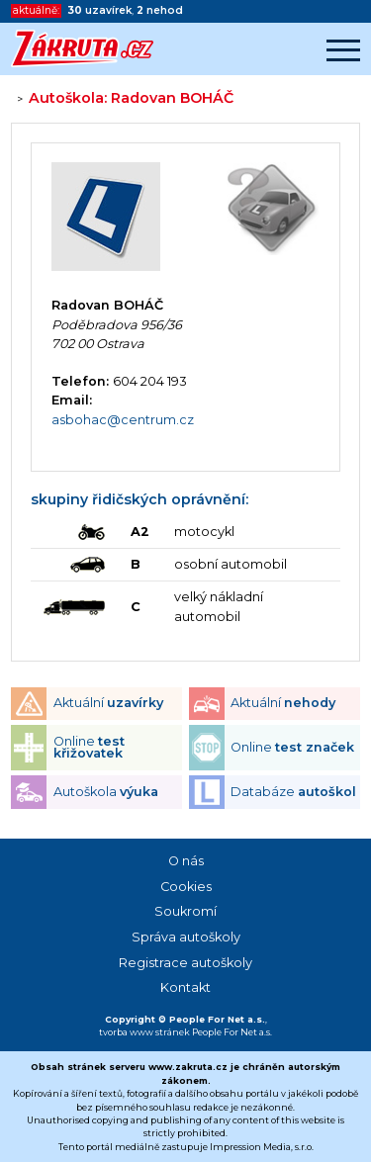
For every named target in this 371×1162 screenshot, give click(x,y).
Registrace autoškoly (185, 962)
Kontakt (185, 987)
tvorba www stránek (144, 1032)
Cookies (186, 886)
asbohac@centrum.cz (122, 419)
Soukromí (185, 911)
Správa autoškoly (186, 937)
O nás (186, 860)
